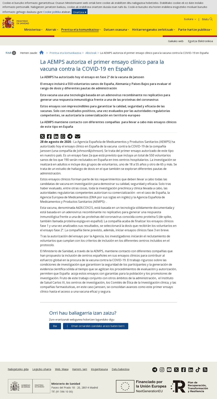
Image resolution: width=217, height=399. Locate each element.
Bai (55, 339)
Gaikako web (176, 54)
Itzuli (11, 67)
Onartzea (79, 13)
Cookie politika (52, 13)
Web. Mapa (61, 375)
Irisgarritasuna (99, 375)
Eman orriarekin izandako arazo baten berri (97, 339)
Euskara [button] (190, 32)
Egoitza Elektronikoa (200, 54)
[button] (32, 42)
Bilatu (205, 33)
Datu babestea (120, 375)
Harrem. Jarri (79, 375)
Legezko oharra (41, 375)
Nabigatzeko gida (18, 375)
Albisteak (90, 66)
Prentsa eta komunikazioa (65, 66)
